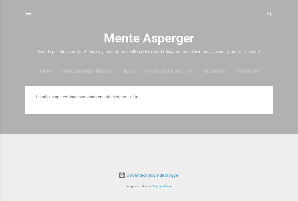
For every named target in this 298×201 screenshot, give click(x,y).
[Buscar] (269, 15)
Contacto (248, 71)
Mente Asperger (149, 38)
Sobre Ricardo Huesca (87, 71)
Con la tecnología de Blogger (149, 175)
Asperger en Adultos (169, 71)
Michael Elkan (162, 186)
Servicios (215, 71)
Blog (129, 71)
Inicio (44, 71)
